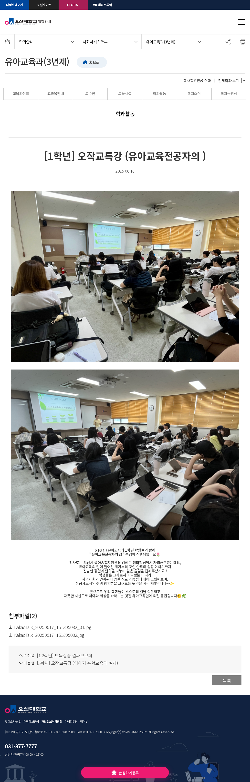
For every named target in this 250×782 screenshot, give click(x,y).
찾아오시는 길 (13, 721)
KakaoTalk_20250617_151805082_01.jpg (50, 627)
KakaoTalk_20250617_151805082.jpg (46, 635)
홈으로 (94, 62)
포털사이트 (44, 4)
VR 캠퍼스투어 (102, 4)
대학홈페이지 (14, 4)
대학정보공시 (31, 721)
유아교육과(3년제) (160, 42)
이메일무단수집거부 (76, 721)
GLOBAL (73, 4)
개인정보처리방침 (52, 721)
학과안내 (26, 42)
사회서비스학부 (95, 42)
